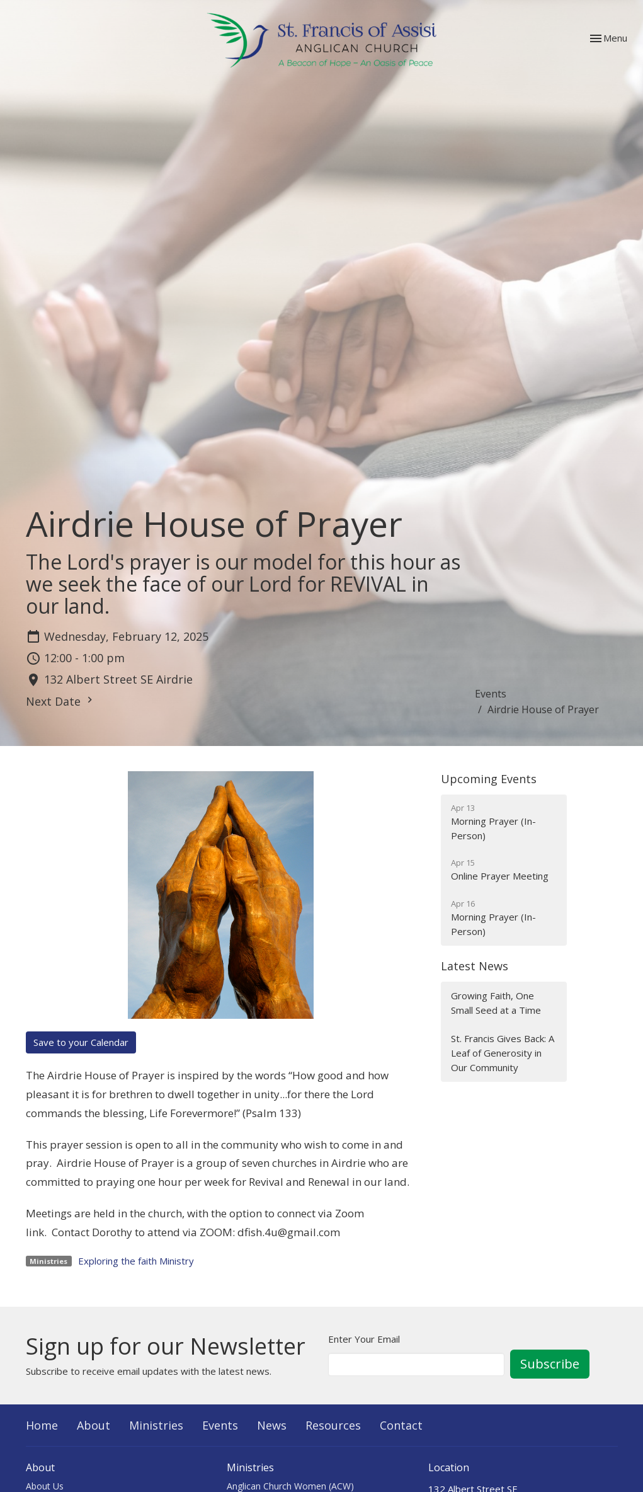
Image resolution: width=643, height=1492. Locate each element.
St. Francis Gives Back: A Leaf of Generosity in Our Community (502, 1053)
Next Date (61, 701)
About (93, 1425)
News (272, 1425)
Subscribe (549, 1363)
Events (490, 694)
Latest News (474, 965)
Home (42, 1425)
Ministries (156, 1425)
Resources (333, 1425)
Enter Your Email (364, 1339)
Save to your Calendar (80, 1042)
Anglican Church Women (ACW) (290, 1486)
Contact (401, 1425)
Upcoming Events (489, 778)
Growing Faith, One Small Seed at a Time (496, 1002)
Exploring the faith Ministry (136, 1260)
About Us (45, 1486)
